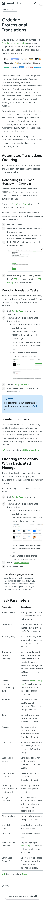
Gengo (26, 204)
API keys (17, 279)
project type (26, 845)
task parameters (21, 384)
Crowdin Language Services (14, 43)
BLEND (15, 204)
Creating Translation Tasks (20, 290)
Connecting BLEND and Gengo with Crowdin (18, 181)
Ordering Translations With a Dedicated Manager (20, 463)
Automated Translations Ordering (22, 157)
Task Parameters (16, 600)
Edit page (7, 886)
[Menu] (41, 3)
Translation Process (15, 419)
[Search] (35, 3)
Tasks (35, 406)
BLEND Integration (30, 450)
